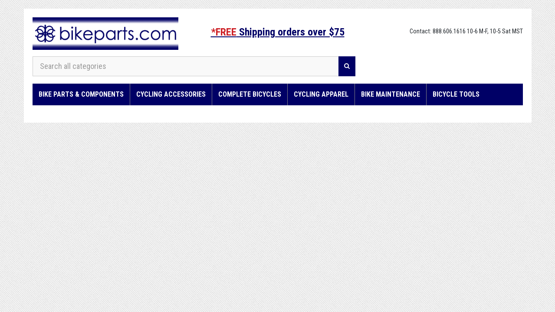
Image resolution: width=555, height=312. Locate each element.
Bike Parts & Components (81, 94)
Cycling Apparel (321, 94)
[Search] (346, 66)
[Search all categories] (186, 66)
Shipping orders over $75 (278, 32)
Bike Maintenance (390, 94)
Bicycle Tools (456, 94)
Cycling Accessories (171, 94)
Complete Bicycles (249, 94)
